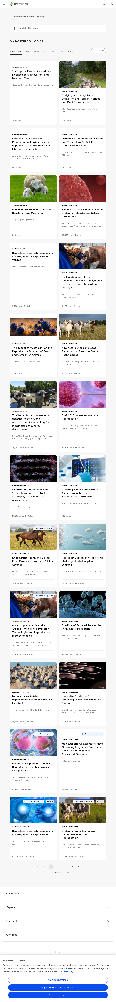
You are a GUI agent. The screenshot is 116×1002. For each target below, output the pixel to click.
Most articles (49, 51)
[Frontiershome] (19, 4)
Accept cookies (58, 995)
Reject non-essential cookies (58, 988)
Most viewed (32, 51)
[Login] (112, 4)
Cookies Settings (58, 980)
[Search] (104, 4)
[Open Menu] (4, 4)
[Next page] (72, 867)
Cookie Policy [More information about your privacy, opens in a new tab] (67, 972)
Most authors (66, 51)
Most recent (16, 51)
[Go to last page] (79, 867)
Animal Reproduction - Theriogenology (30, 16)
